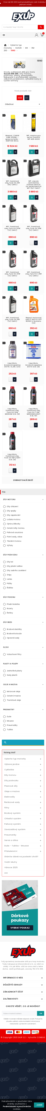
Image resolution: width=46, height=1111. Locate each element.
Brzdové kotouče (14, 633)
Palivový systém (12, 824)
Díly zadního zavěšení (16, 570)
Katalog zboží (9, 752)
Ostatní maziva (14, 696)
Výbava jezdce (12, 764)
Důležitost (23, 104)
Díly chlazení (12, 506)
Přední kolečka (13, 604)
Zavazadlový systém (15, 829)
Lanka (9, 579)
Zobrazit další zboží (23, 480)
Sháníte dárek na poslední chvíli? (21, 856)
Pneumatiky (12, 725)
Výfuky (10, 545)
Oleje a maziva (12, 791)
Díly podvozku (11, 780)
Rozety (10, 608)
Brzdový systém (12, 813)
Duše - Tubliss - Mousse (16, 845)
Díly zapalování (13, 515)
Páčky (9, 583)
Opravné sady (13, 638)
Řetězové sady (12, 802)
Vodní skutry (10, 862)
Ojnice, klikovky (13, 524)
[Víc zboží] (20, 27)
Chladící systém (12, 818)
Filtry (6, 807)
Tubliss (10, 729)
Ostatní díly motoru (16, 528)
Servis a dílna (11, 840)
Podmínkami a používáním (17, 1106)
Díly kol (10, 562)
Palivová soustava (15, 532)
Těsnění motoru (14, 541)
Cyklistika (9, 769)
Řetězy (10, 613)
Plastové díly (11, 786)
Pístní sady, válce (14, 536)
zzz (6, 873)
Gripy (9, 575)
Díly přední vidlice (15, 566)
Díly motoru (10, 775)
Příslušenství (10, 851)
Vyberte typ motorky (15, 758)
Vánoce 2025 (11, 867)
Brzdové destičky (14, 629)
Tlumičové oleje (14, 700)
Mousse (10, 721)
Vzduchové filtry (14, 654)
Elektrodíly (9, 796)
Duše (9, 716)
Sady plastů (12, 675)
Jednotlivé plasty (14, 670)
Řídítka (10, 587)
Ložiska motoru (13, 519)
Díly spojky (11, 511)
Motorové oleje (13, 691)
